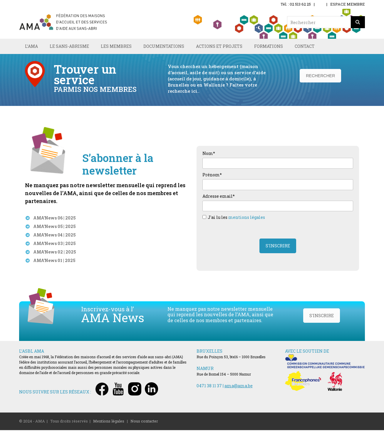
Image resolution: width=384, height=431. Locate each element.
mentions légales (246, 218)
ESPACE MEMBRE (347, 4)
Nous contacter (144, 422)
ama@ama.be (238, 387)
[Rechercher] (358, 22)
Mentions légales (108, 422)
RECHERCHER (320, 76)
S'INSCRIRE (321, 317)
